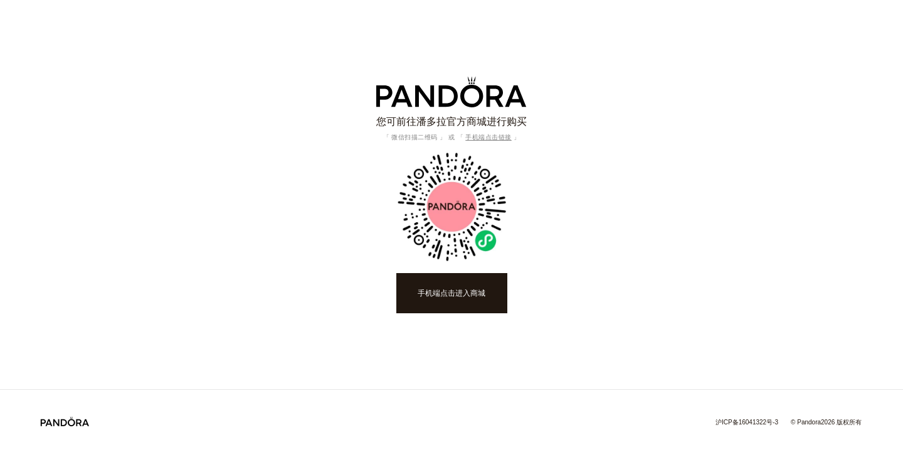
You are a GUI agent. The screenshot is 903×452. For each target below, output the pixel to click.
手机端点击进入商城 (451, 293)
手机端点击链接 (488, 137)
